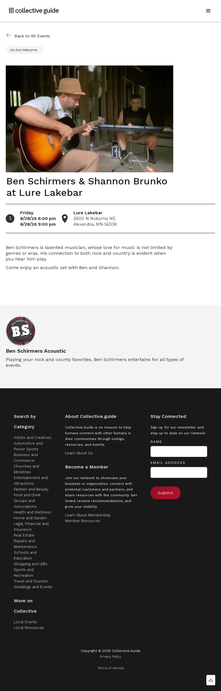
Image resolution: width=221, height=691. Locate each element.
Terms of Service (111, 668)
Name (156, 442)
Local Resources (29, 628)
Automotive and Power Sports (28, 446)
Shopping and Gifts (30, 564)
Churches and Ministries (26, 469)
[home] (34, 10)
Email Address (168, 463)
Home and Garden (30, 518)
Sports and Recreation (24, 573)
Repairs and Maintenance (25, 544)
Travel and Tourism (31, 581)
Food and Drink (27, 495)
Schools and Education (25, 555)
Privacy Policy (110, 657)
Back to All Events (32, 36)
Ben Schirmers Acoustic (36, 351)
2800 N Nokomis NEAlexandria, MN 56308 (95, 218)
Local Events (25, 622)
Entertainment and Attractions (31, 481)
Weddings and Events (33, 587)
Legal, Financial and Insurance (31, 527)
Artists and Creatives (32, 437)
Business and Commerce (26, 458)
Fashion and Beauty (31, 489)
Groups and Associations (25, 504)
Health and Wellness (32, 512)
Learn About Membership (87, 515)
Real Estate (24, 535)
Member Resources (82, 521)
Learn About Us (79, 453)
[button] (208, 11)
